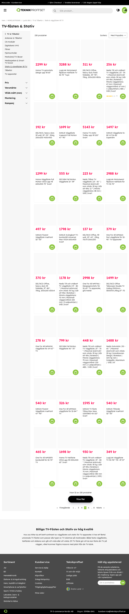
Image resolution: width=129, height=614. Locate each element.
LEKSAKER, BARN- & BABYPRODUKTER (11, 596)
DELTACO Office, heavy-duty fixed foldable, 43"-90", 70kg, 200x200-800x (92, 73)
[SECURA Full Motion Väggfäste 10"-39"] (69, 159)
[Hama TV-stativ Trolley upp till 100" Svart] (92, 113)
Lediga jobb (71, 575)
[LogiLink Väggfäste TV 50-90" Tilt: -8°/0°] (116, 437)
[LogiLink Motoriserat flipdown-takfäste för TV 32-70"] (116, 159)
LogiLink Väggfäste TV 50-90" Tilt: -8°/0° (115, 459)
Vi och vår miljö (73, 572)
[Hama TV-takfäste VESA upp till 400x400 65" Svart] (69, 437)
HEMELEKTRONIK (13, 20)
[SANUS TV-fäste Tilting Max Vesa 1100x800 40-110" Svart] (92, 389)
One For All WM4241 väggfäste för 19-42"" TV (45, 348)
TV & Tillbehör (38, 20)
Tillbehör (8, 70)
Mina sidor (6, 3)
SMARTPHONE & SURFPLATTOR (15, 587)
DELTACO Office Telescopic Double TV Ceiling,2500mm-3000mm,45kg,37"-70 (115, 287)
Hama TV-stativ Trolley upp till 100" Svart (91, 135)
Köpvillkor (39, 575)
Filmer (7, 49)
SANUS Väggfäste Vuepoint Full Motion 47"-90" (68, 135)
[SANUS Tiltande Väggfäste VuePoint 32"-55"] (116, 389)
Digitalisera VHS (12, 45)
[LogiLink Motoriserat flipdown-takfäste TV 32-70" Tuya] (69, 50)
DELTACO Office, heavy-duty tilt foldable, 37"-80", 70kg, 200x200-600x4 (45, 287)
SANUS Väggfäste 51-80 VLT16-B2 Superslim (115, 135)
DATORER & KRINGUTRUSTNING (15, 579)
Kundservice (16, 3)
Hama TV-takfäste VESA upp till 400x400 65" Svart (68, 460)
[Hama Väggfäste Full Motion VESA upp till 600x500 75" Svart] (45, 159)
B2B (68, 579)
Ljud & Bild (26, 20)
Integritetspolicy (42, 579)
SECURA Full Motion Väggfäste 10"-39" (67, 180)
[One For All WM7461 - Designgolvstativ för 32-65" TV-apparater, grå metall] (92, 263)
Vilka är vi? (71, 568)
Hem (3, 20)
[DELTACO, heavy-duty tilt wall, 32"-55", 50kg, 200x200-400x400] (45, 113)
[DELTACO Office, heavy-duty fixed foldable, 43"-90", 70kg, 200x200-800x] (92, 50)
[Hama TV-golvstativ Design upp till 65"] (45, 50)
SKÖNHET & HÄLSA (11, 601)
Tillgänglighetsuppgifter (45, 587)
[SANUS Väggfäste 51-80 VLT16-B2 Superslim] (116, 113)
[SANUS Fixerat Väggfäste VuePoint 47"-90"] (45, 389)
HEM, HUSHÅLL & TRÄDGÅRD (14, 583)
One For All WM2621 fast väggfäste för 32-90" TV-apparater (115, 237)
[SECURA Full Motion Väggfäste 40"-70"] (69, 326)
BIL (5, 572)
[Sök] (82, 10)
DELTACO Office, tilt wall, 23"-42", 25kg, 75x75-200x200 (91, 237)
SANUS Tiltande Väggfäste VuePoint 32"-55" (115, 411)
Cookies (38, 583)
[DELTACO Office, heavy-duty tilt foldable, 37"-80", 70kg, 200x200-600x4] (45, 263)
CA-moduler (10, 42)
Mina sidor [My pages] (39, 593)
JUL (5, 568)
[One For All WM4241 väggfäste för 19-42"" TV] (45, 326)
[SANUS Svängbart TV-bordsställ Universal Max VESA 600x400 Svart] (69, 215)
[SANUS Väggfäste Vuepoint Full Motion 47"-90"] (69, 113)
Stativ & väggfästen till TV (54, 20)
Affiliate (69, 583)
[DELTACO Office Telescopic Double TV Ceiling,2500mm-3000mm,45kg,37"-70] (116, 263)
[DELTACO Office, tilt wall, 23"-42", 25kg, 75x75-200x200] (92, 215)
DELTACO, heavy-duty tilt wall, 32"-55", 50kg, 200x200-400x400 (45, 135)
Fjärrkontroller (11, 53)
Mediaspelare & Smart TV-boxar (14, 61)
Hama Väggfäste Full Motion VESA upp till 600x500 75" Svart (45, 181)
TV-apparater (11, 74)
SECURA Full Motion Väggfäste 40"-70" (67, 347)
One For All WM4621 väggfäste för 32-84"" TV (68, 411)
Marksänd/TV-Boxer (14, 57)
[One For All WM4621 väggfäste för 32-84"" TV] (69, 389)
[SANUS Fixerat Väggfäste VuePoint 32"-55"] (45, 215)
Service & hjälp (41, 568)
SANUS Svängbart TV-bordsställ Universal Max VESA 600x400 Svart (68, 238)
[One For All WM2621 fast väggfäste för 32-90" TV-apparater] (116, 215)
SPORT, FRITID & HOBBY (13, 591)
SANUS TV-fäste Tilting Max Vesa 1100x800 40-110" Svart (90, 412)
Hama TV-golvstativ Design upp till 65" (44, 71)
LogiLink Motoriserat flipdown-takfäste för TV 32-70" (115, 181)
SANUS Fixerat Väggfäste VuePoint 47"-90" (44, 411)
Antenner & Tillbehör (13, 38)
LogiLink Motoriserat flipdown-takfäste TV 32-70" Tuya (68, 72)
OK (123, 583)
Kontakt (38, 572)
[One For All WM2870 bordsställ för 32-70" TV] (45, 437)
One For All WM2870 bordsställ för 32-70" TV (44, 460)
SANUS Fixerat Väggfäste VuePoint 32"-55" (44, 237)
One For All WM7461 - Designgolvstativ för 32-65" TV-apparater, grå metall (92, 287)
